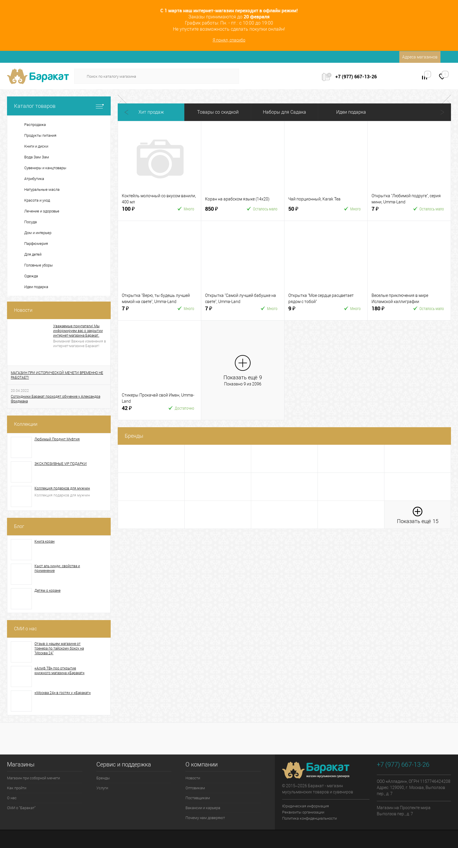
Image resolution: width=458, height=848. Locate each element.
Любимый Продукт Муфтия (57, 439)
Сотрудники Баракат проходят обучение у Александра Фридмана (55, 398)
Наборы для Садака (284, 112)
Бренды (103, 778)
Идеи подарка (351, 112)
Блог (19, 526)
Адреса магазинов (420, 57)
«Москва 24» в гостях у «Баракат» (62, 693)
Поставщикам (197, 798)
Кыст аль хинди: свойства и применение (57, 568)
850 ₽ (223, 211)
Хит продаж (151, 112)
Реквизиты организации (303, 812)
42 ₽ (140, 410)
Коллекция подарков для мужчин (62, 488)
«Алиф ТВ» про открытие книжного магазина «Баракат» (59, 670)
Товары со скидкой (218, 112)
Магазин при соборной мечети (33, 778)
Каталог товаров (59, 105)
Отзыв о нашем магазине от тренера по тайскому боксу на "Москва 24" (59, 648)
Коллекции (25, 424)
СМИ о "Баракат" (21, 808)
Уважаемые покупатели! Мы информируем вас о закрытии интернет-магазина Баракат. (78, 331)
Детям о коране (47, 591)
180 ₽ (390, 310)
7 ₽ (390, 211)
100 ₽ (140, 211)
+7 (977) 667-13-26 (356, 76)
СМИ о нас (25, 628)
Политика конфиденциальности (309, 818)
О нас (12, 798)
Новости (23, 310)
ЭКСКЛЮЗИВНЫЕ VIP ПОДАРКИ (60, 464)
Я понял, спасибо (229, 40)
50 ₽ (306, 211)
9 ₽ (306, 310)
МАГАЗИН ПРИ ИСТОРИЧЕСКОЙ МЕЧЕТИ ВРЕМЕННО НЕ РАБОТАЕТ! (57, 375)
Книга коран (44, 541)
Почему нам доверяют (205, 818)
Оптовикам (195, 788)
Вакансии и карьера (202, 808)
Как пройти (16, 788)
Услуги (102, 788)
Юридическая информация (305, 806)
